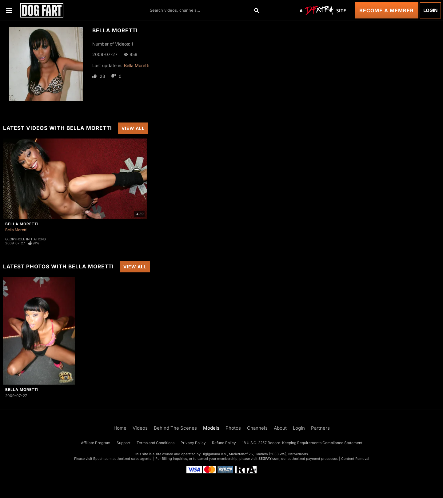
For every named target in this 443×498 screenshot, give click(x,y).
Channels (257, 428)
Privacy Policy (193, 442)
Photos (233, 428)
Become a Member (386, 10)
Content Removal (355, 458)
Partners (320, 428)
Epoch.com (102, 458)
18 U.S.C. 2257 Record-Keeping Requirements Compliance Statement (302, 442)
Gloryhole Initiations (25, 239)
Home (120, 428)
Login (430, 10)
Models (211, 428)
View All (133, 128)
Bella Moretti (136, 65)
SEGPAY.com (268, 458)
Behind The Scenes (175, 428)
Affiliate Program (95, 442)
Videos (140, 428)
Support (123, 442)
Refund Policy (224, 442)
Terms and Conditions (155, 442)
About (280, 428)
